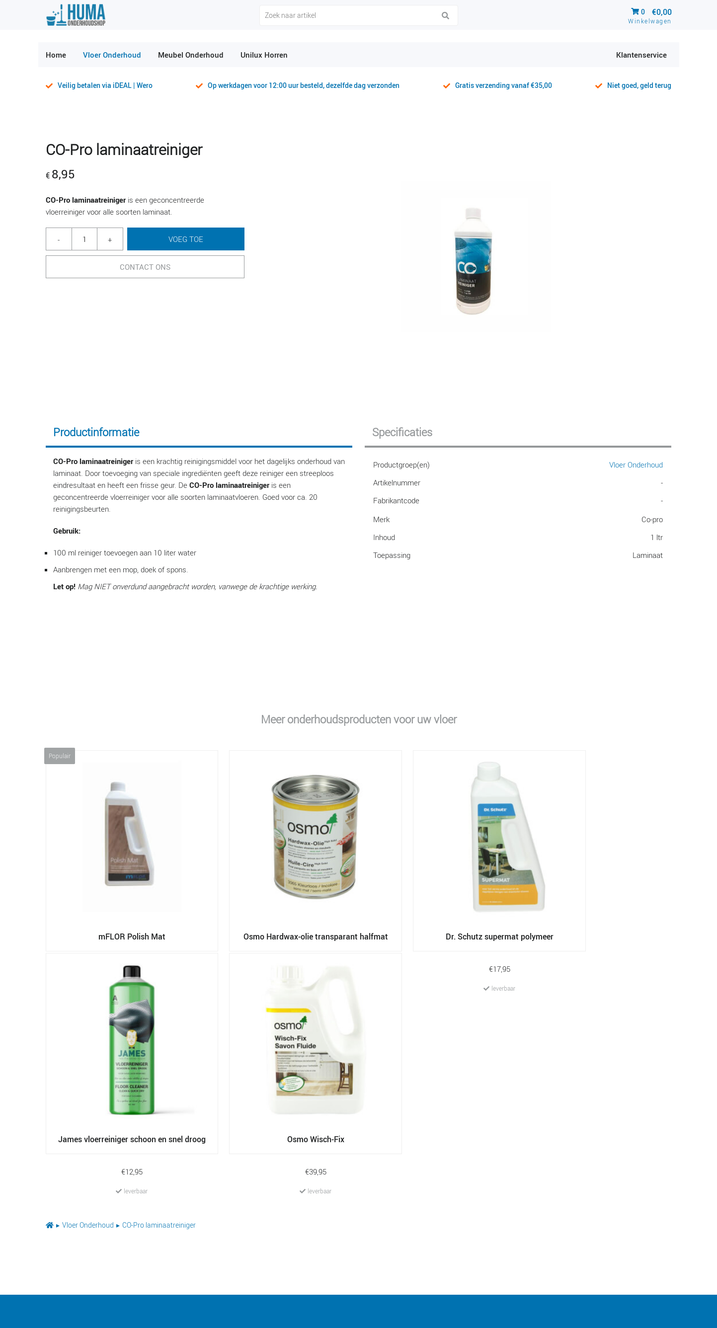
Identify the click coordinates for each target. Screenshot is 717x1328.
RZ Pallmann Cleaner (297, 1226)
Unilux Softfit (489, 1190)
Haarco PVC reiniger (502, 1226)
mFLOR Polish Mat (499, 1172)
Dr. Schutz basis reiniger (303, 1172)
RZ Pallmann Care (291, 1190)
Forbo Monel (281, 1244)
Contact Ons (145, 267)
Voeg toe (185, 239)
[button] (445, 15)
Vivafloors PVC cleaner (507, 1208)
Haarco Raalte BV (664, 1315)
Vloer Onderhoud (636, 464)
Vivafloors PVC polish (297, 1208)
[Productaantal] (84, 239)
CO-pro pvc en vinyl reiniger (515, 1244)
